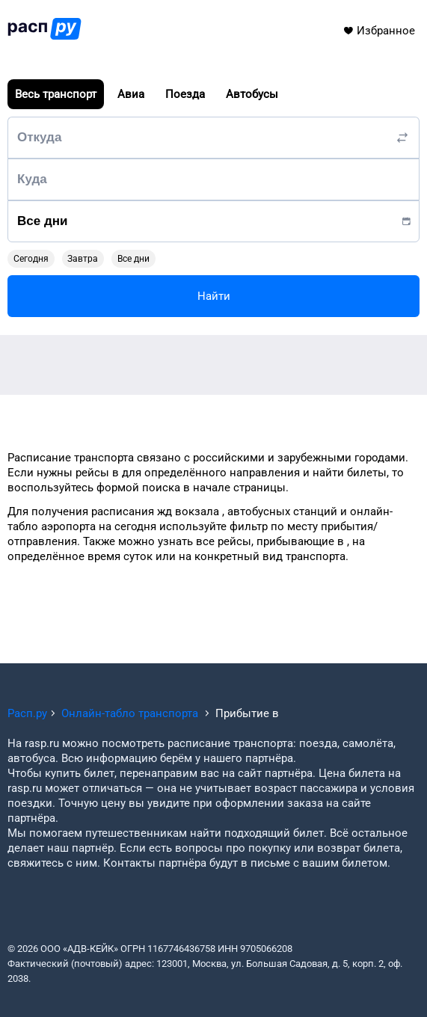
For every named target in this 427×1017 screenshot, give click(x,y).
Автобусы (252, 94)
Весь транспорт (55, 94)
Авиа (130, 94)
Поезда (185, 94)
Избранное (378, 30)
